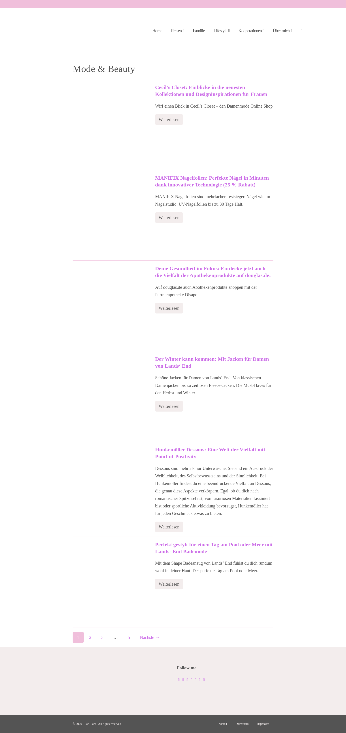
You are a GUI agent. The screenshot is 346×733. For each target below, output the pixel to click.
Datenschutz (242, 723)
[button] (301, 31)
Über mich (282, 30)
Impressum (263, 723)
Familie (199, 30)
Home (157, 30)
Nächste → (150, 637)
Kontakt (222, 723)
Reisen (177, 30)
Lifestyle (221, 30)
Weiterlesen (171, 121)
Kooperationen (251, 30)
